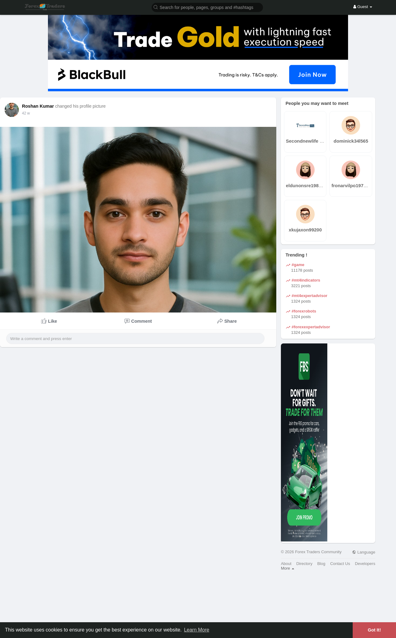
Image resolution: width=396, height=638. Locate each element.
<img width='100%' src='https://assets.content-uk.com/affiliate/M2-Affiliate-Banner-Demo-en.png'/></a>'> (198, 607)
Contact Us (340, 564)
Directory (304, 564)
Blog (321, 564)
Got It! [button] (374, 629)
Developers (365, 564)
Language (363, 552)
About (286, 564)
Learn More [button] (196, 629)
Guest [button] (362, 6)
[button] (207, 7)
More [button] (287, 568)
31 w (26, 113)
